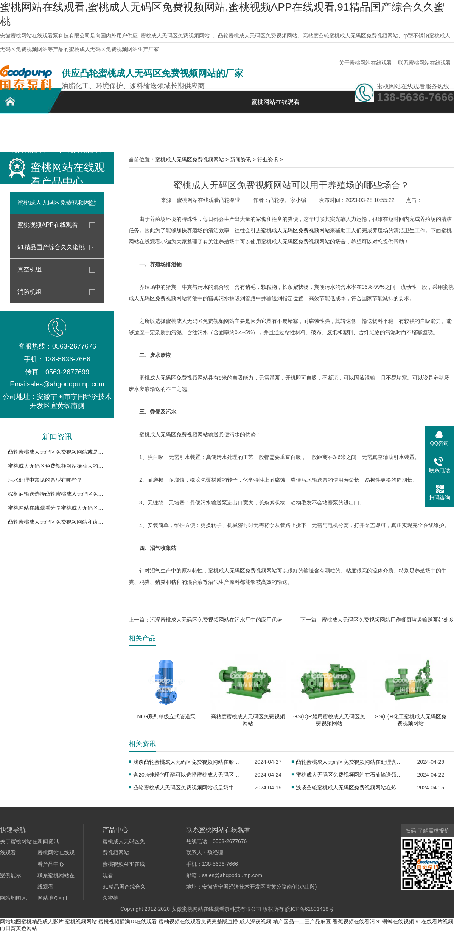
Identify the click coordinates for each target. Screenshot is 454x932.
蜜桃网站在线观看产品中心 (132, 131)
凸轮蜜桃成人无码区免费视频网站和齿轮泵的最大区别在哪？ (57, 522)
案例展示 (185, 127)
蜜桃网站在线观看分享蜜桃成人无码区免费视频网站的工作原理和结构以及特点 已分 (57, 508)
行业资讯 (267, 160)
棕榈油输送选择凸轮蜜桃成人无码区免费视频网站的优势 (57, 494)
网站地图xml (52, 898)
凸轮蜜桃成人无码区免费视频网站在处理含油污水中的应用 (351, 762)
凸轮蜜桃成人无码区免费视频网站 (26, 131)
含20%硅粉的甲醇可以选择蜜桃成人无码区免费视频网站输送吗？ (188, 775)
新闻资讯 (238, 127)
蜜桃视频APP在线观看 (47, 225)
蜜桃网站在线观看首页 (275, 106)
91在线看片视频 (434, 921)
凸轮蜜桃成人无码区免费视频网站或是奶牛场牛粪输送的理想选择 (57, 452)
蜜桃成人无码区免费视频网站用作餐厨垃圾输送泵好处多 (388, 620)
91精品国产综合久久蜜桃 (51, 247)
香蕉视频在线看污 (354, 921)
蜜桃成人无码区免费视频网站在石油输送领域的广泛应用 (351, 775)
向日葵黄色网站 (18, 928)
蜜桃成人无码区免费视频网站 (175, 36)
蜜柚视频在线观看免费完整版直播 (198, 921)
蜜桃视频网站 (81, 921)
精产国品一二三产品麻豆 (302, 921)
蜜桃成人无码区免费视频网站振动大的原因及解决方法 (57, 466)
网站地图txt (13, 898)
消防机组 (29, 291)
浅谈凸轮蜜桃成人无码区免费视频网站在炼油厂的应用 (351, 788)
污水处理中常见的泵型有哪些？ (45, 480)
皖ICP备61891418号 (309, 909)
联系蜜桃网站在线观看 (424, 63)
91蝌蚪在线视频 (395, 921)
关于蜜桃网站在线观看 (365, 63)
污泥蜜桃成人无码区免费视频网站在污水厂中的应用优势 (216, 620)
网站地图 (10, 921)
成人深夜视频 (255, 921)
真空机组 (29, 269)
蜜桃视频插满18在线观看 (127, 921)
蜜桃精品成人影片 (42, 921)
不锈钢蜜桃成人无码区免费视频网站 (79, 131)
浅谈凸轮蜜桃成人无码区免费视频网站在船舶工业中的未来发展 (188, 762)
